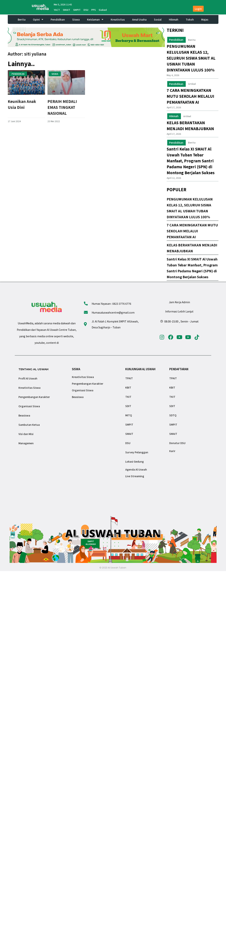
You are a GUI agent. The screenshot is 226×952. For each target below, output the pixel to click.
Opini (38, 19)
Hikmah (173, 19)
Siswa (76, 19)
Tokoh (190, 19)
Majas (204, 19)
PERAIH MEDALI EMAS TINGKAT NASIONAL (62, 107)
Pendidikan (58, 19)
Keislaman (95, 19)
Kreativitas (118, 19)
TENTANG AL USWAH (33, 369)
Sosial (158, 19)
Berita (22, 19)
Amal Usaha (139, 19)
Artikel (192, 83)
